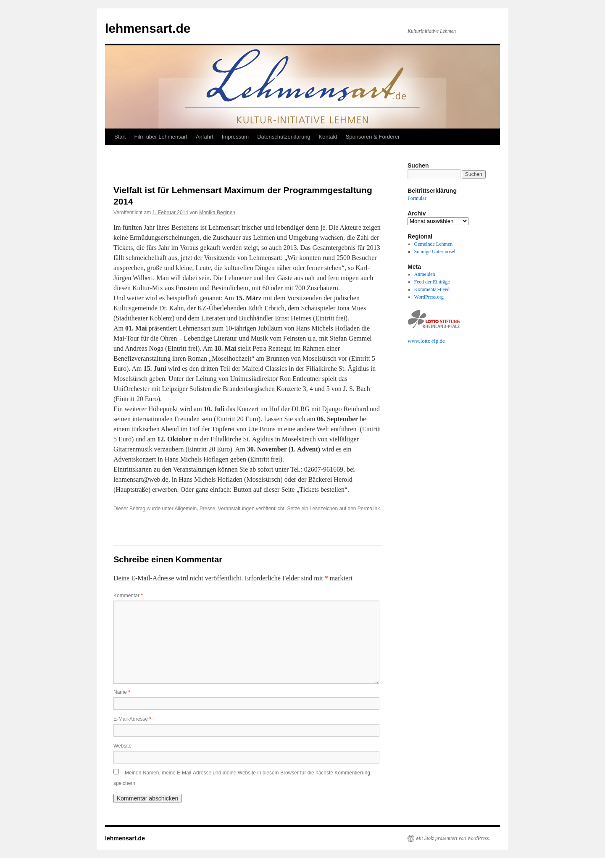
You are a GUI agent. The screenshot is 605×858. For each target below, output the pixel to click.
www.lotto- (420, 341)
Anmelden (424, 274)
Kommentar (128, 595)
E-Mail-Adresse (132, 719)
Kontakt (328, 137)
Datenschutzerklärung (283, 137)
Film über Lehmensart (160, 137)
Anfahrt (204, 137)
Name (121, 692)
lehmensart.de (147, 28)
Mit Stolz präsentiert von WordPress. (453, 838)
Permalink (369, 509)
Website (122, 746)
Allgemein (185, 509)
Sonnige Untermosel (434, 252)
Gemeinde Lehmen (433, 244)
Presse (207, 509)
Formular (417, 198)
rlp (435, 341)
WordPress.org (429, 297)
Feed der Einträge (432, 282)
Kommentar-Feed (432, 289)
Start (120, 137)
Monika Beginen (217, 212)
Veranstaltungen (236, 509)
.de (441, 341)
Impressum (235, 137)
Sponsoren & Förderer (373, 137)
